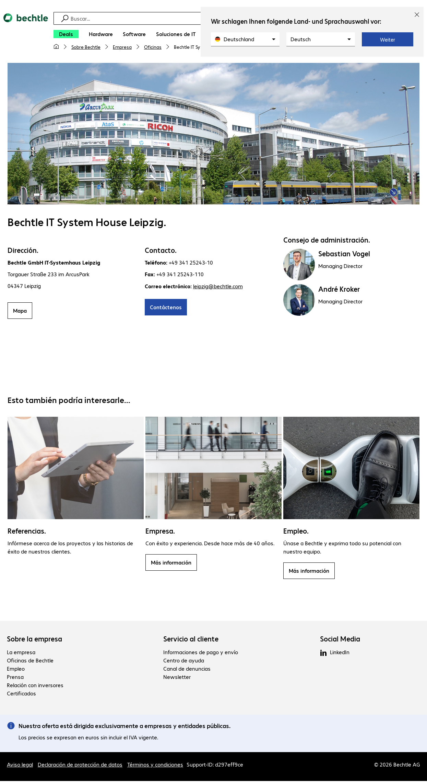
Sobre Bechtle (85, 47)
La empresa (21, 653)
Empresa (122, 47)
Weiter (387, 39)
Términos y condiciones (155, 765)
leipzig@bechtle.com (218, 287)
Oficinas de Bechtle (30, 661)
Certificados (21, 694)
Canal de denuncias (187, 669)
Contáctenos (166, 308)
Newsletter (177, 677)
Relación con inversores (35, 686)
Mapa (20, 311)
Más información (171, 563)
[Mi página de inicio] (56, 47)
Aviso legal (20, 765)
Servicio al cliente (190, 640)
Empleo (16, 669)
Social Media (340, 640)
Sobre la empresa (34, 640)
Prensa (15, 677)
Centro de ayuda (183, 661)
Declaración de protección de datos (80, 765)
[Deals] (66, 34)
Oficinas (153, 47)
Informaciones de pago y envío (200, 653)
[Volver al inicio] (25, 34)
